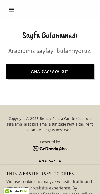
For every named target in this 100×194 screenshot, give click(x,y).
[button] (12, 9)
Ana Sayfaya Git (50, 71)
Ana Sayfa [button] (50, 161)
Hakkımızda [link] (50, 167)
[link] (50, 148)
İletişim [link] (50, 174)
